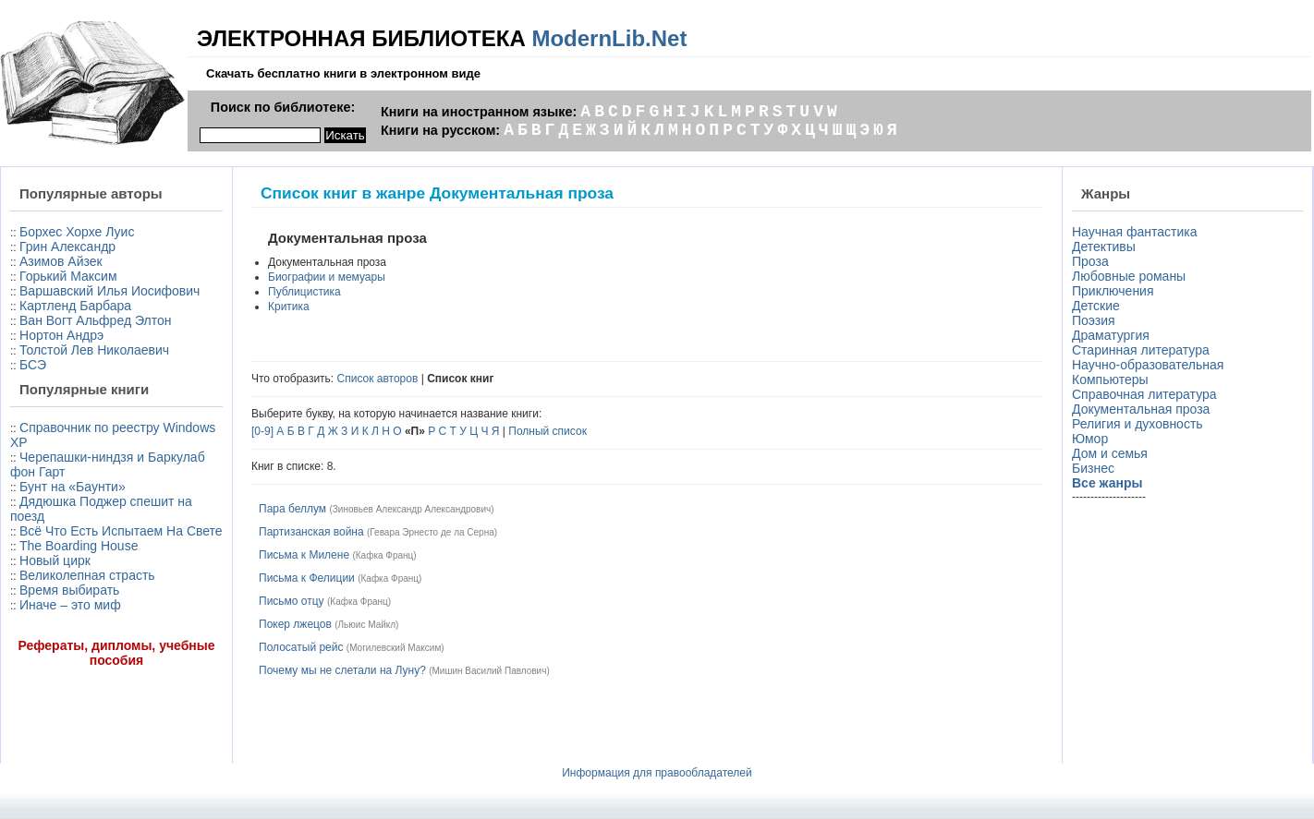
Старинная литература (1141, 350)
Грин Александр (67, 246)
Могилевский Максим (395, 648)
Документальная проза (1141, 409)
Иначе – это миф (70, 604)
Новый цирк (55, 560)
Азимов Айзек (61, 261)
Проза (1090, 261)
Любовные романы (1129, 276)
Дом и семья (1110, 453)
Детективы (1104, 246)
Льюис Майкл (367, 625)
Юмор (1090, 438)
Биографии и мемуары (326, 277)
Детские (1096, 305)
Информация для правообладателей (657, 772)
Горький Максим (68, 276)
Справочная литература (1144, 394)
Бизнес (1093, 468)
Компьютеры (1110, 379)
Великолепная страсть (87, 575)
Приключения (1113, 290)
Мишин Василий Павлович (489, 671)
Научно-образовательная (1147, 364)
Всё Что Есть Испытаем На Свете (121, 531)
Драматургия (1111, 335)
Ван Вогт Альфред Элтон (95, 320)
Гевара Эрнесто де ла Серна (431, 532)
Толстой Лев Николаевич (94, 350)
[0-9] (262, 431)
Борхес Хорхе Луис (76, 231)
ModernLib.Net (609, 38)
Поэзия (1093, 320)
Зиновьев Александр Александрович (412, 509)
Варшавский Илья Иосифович (109, 290)
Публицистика (304, 291)
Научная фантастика (1135, 231)
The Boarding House (78, 545)
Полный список (547, 431)
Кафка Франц (385, 555)
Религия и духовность (1137, 423)
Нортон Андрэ (61, 335)
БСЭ (32, 364)
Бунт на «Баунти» (72, 486)
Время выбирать (69, 590)
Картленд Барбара (75, 305)
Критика (289, 306)
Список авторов (378, 378)
